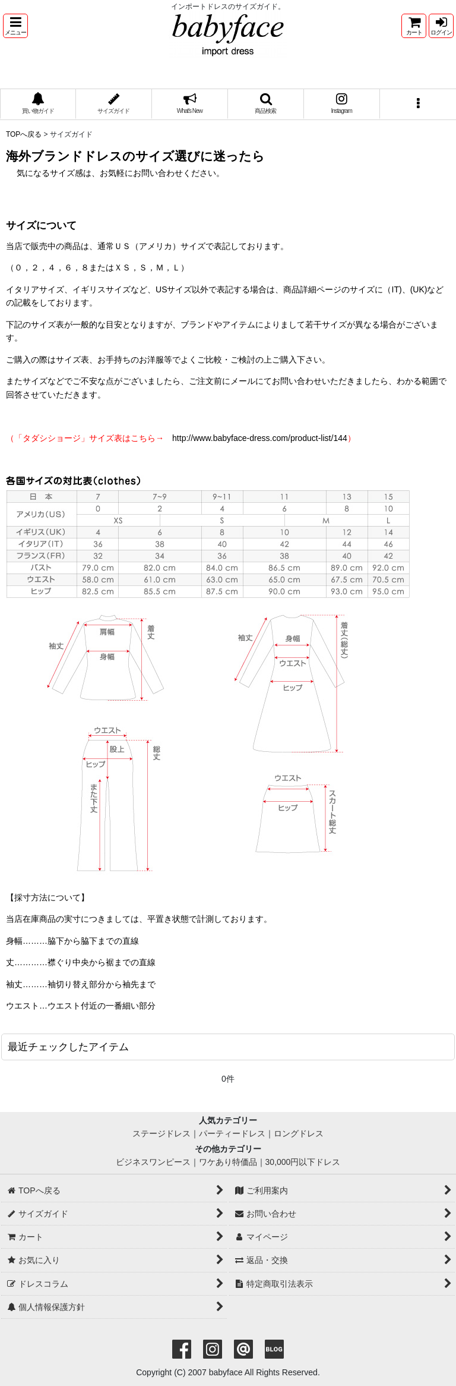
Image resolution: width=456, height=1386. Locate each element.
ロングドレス (299, 1133)
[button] (15, 26)
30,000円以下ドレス (303, 1162)
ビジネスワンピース (153, 1162)
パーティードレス (232, 1133)
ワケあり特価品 (228, 1162)
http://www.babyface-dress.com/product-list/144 (259, 438)
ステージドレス (161, 1133)
